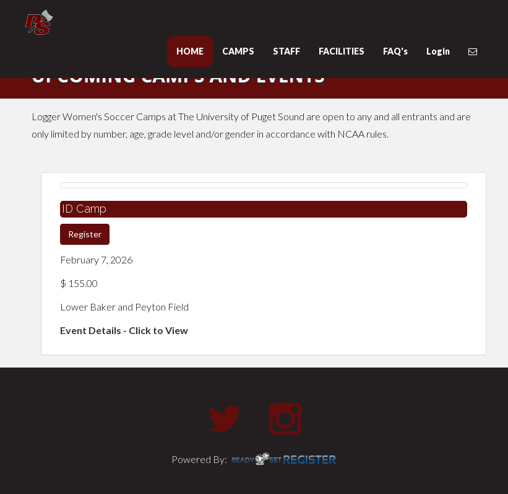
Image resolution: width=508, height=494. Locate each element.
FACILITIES (341, 51)
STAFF (286, 51)
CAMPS (238, 51)
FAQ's (395, 51)
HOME (190, 51)
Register (84, 234)
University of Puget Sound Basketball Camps (99, 22)
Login (438, 51)
